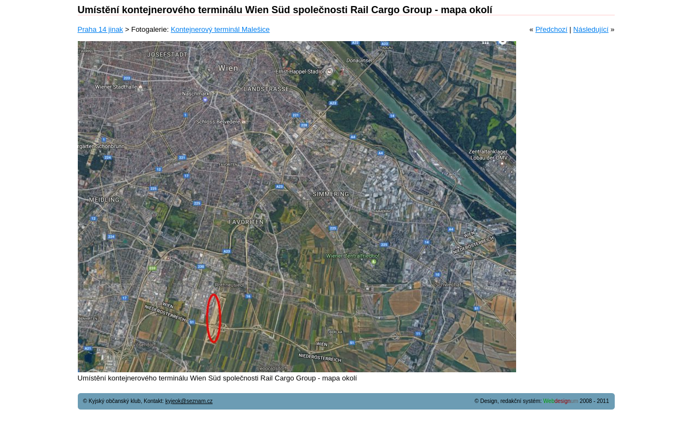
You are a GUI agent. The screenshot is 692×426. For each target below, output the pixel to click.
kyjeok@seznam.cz (189, 401)
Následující (590, 29)
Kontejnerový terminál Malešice (220, 29)
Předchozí (551, 29)
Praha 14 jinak (100, 29)
